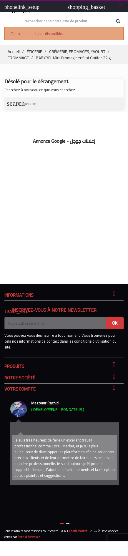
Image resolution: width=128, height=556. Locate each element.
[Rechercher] (64, 103)
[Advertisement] (64, 211)
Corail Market (78, 531)
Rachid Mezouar (29, 537)
